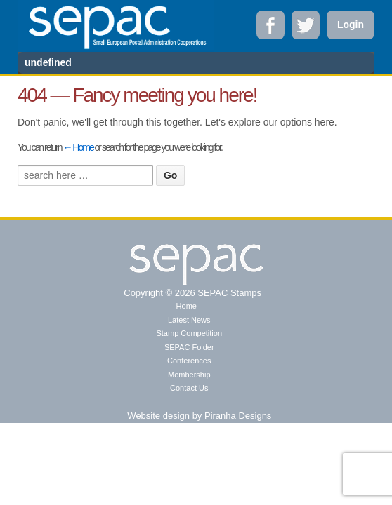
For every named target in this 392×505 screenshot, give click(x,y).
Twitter (306, 25)
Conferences (189, 360)
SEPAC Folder (189, 347)
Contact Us (189, 388)
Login (350, 24)
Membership (189, 374)
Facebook (270, 25)
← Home (78, 147)
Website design (158, 415)
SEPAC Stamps (228, 293)
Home (186, 306)
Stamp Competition (189, 333)
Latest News (189, 320)
